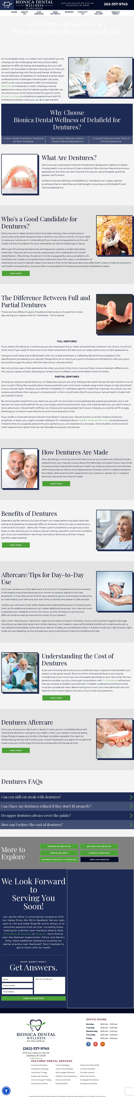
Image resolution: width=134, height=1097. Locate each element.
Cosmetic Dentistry (99, 853)
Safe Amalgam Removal (65, 1072)
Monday (90, 1024)
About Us (24, 13)
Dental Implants (59, 853)
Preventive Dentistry (59, 846)
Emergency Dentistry (88, 1083)
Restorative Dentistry (99, 846)
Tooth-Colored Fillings (64, 1069)
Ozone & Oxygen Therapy (41, 1080)
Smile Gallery (98, 13)
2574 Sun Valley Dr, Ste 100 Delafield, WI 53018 (77, 4)
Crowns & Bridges (62, 1065)
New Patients (55, 13)
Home (14, 12)
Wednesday (92, 1031)
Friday (89, 1038)
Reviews (69, 12)
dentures (6, 86)
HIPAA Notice (36, 1058)
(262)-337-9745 (36, 1048)
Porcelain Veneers (87, 1072)
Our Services (39, 13)
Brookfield (24, 934)
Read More (15, 273)
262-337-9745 (116, 4)
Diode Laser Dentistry (39, 1076)
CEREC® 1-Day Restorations (66, 1076)
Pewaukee (10, 934)
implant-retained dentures (93, 420)
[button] (6, 1090)
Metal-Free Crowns (87, 1076)
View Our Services (99, 860)
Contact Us (83, 13)
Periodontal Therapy (39, 1072)
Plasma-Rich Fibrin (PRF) (89, 1065)
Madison (41, 934)
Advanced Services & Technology (59, 860)
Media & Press (116, 13)
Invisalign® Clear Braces (89, 1080)
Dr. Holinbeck (110, 680)
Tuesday (90, 1028)
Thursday (90, 1035)
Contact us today (10, 96)
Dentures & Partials (63, 1080)
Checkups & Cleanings (39, 1069)
